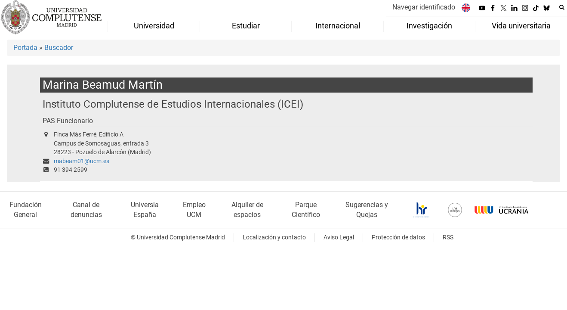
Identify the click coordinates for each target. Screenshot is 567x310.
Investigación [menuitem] (429, 26)
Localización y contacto (274, 237)
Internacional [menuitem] (337, 26)
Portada (25, 47)
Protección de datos (398, 237)
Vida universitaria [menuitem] (521, 26)
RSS (448, 237)
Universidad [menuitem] (154, 26)
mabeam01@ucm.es (81, 161)
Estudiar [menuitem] (246, 26)
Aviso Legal (339, 237)
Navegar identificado (423, 7)
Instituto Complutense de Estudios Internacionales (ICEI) (173, 104)
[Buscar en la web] (562, 7)
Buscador (58, 47)
